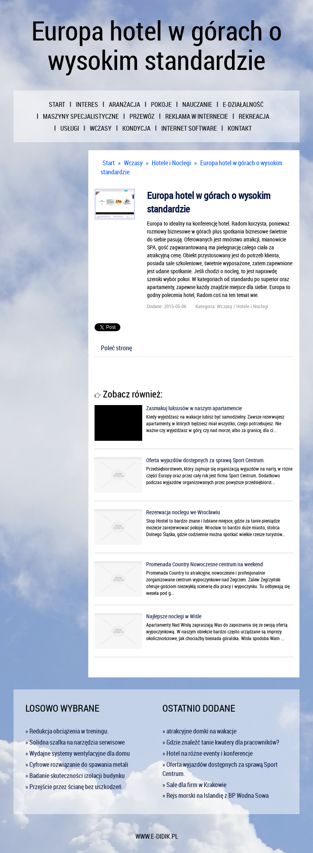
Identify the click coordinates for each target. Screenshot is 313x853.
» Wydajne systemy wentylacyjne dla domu (77, 753)
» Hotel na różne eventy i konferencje (207, 753)
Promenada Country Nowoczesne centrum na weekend (204, 564)
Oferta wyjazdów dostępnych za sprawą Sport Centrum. (205, 460)
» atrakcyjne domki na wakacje (199, 731)
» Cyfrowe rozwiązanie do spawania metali (76, 764)
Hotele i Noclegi (171, 162)
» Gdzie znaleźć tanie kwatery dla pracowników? (220, 742)
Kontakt (240, 128)
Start (108, 162)
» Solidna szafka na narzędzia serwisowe (75, 742)
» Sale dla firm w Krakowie (194, 784)
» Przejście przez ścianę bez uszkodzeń (73, 786)
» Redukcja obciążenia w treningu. (67, 731)
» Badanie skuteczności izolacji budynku (75, 775)
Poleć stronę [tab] (116, 348)
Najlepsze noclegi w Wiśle (173, 616)
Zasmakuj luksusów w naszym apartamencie (194, 408)
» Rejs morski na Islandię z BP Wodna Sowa (215, 795)
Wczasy (133, 162)
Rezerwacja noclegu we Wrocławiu (183, 512)
